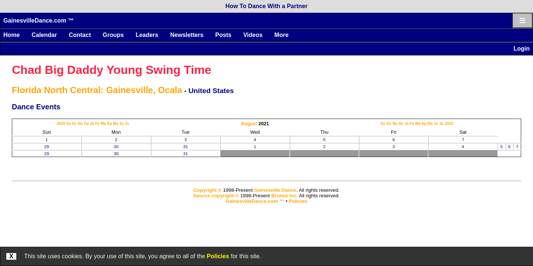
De (86, 124)
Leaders (146, 35)
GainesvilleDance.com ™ (38, 20)
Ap (109, 124)
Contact (80, 35)
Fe (97, 124)
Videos (252, 35)
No (80, 124)
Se (68, 124)
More (281, 35)
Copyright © (207, 190)
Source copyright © (216, 195)
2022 (449, 124)
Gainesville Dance (275, 190)
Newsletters (187, 35)
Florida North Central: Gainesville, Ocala (97, 90)
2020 (61, 124)
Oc (74, 124)
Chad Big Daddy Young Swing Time (111, 69)
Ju (121, 124)
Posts (223, 35)
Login (521, 48)
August (249, 123)
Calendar (44, 35)
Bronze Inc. (284, 195)
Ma (103, 124)
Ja (92, 124)
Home (11, 35)
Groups (113, 35)
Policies (218, 256)
